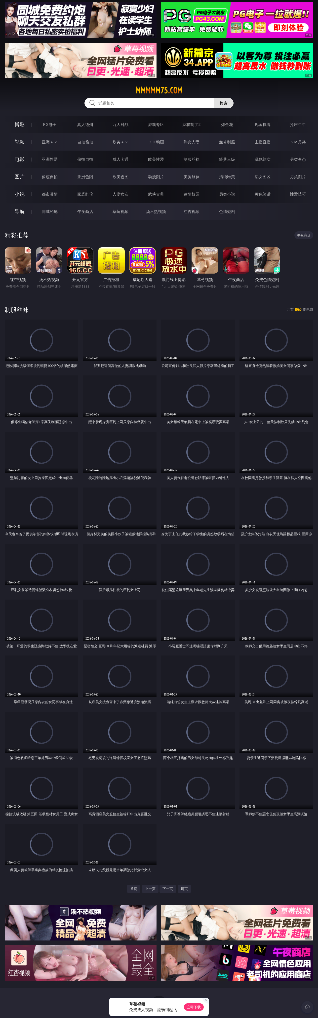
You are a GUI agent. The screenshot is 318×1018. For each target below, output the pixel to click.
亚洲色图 (85, 176)
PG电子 (49, 124)
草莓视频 (120, 211)
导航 (20, 211)
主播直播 (263, 142)
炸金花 (227, 124)
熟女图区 (263, 176)
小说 (20, 194)
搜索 (224, 103)
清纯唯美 (227, 176)
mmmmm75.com (159, 90)
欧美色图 (120, 176)
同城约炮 (50, 211)
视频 (20, 141)
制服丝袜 (191, 159)
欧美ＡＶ (120, 142)
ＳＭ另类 (298, 142)
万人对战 (120, 124)
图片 (20, 176)
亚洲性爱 (50, 159)
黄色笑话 (263, 194)
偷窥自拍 (50, 176)
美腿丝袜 (191, 176)
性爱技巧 (298, 194)
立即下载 (194, 1007)
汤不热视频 (156, 211)
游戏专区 (156, 124)
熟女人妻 (191, 142)
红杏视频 (191, 211)
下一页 (167, 888)
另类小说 (227, 194)
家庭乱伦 (85, 194)
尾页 (184, 888)
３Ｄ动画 (156, 142)
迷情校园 (191, 194)
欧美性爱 (156, 159)
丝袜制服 (227, 142)
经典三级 (227, 159)
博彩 (20, 124)
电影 (20, 159)
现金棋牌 (263, 124)
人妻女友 (120, 194)
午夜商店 (85, 211)
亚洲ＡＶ (50, 142)
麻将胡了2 (191, 124)
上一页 (150, 888)
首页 (133, 888)
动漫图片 (156, 176)
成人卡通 (120, 159)
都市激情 (50, 194)
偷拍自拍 (85, 159)
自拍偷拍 (85, 142)
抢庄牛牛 (298, 124)
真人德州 (85, 124)
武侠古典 (156, 194)
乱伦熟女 (263, 159)
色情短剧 (227, 211)
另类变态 (298, 159)
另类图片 (298, 176)
